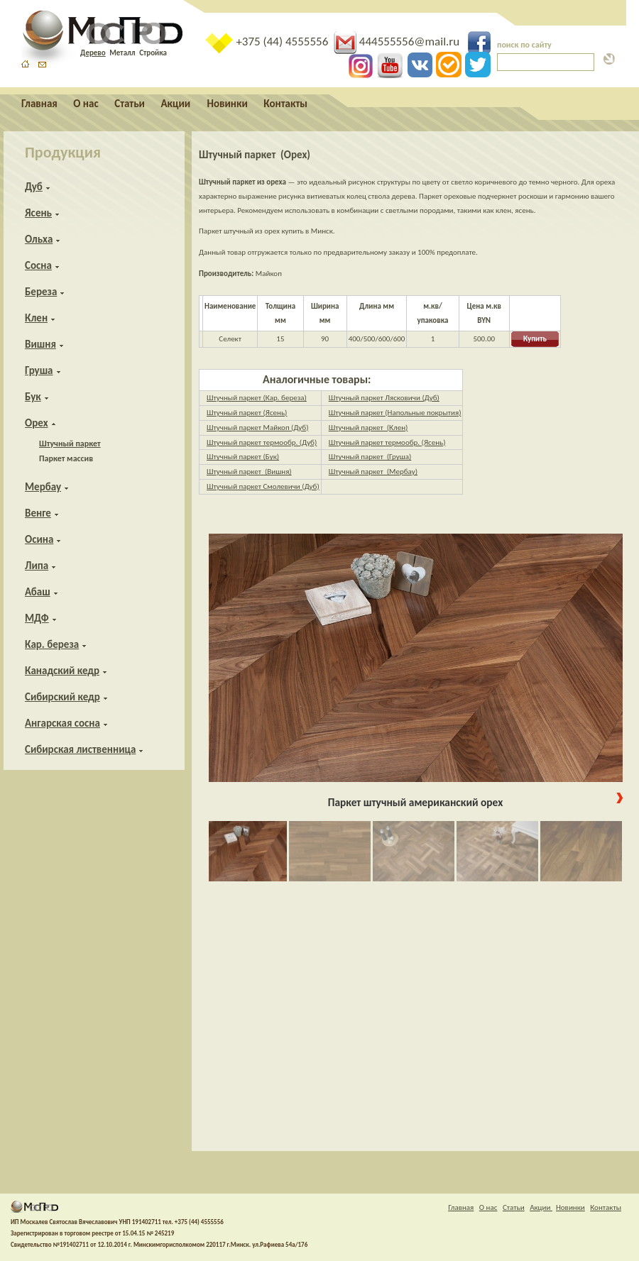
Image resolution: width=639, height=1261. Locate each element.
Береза (41, 291)
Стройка (153, 52)
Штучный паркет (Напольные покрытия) (395, 412)
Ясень (38, 213)
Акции (176, 103)
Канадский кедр (62, 670)
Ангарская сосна (62, 723)
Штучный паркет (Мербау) (373, 471)
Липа (36, 565)
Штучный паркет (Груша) (370, 456)
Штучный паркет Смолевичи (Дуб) (263, 486)
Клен (36, 318)
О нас (85, 103)
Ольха (39, 239)
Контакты (285, 103)
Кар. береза (52, 644)
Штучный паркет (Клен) (368, 427)
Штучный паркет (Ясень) (247, 412)
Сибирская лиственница (80, 749)
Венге (38, 513)
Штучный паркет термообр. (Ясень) (387, 442)
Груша (39, 370)
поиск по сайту (524, 45)
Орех (36, 423)
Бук (33, 396)
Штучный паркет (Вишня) (249, 471)
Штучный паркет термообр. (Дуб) (262, 442)
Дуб (34, 186)
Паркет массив (66, 458)
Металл (122, 52)
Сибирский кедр (62, 696)
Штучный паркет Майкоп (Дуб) (258, 427)
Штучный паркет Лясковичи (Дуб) (384, 397)
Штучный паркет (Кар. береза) (257, 397)
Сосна (38, 265)
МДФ (37, 618)
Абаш (37, 591)
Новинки (227, 103)
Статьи (129, 103)
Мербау (43, 486)
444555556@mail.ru (398, 41)
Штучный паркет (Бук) (243, 456)
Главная (39, 103)
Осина (39, 539)
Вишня (40, 344)
